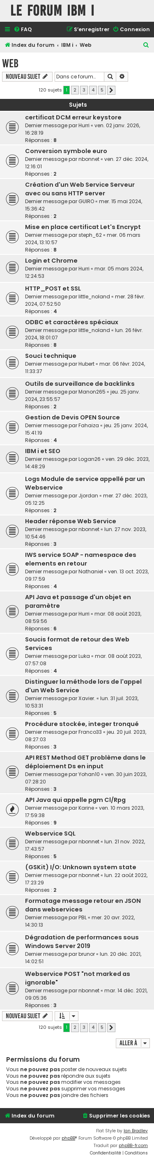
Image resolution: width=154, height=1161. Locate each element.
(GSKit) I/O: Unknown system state (80, 867)
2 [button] (75, 90)
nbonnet (88, 159)
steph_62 (90, 234)
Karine (86, 807)
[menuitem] (23, 29)
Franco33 (90, 731)
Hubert (86, 363)
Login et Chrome (51, 260)
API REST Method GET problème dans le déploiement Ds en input (85, 761)
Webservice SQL (50, 833)
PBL (82, 917)
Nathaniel (90, 571)
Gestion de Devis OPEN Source (72, 417)
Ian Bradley (136, 1131)
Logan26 (89, 459)
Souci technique (50, 356)
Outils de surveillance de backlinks (80, 384)
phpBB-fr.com (133, 1146)
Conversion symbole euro (66, 151)
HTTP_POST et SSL (53, 288)
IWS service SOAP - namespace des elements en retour (80, 559)
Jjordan (88, 495)
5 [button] (102, 90)
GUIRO (86, 201)
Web (10, 63)
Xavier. (86, 698)
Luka (84, 656)
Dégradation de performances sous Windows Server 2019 (82, 941)
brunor (86, 953)
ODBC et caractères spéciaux (71, 322)
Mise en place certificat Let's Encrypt (83, 227)
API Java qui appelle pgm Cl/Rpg (75, 800)
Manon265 (92, 391)
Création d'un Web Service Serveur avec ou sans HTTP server (80, 189)
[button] (111, 90)
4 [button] (93, 90)
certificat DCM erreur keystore (73, 117)
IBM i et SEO (42, 451)
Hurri (84, 125)
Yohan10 (89, 774)
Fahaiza (88, 425)
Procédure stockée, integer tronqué (82, 724)
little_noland (94, 296)
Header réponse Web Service (70, 521)
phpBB (68, 1138)
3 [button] (84, 90)
